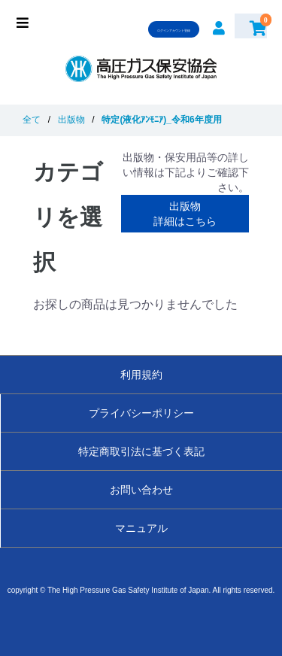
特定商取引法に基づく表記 (141, 451)
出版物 (71, 119)
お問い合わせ (141, 490)
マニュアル (141, 528)
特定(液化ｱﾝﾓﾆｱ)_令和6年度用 (161, 119)
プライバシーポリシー (141, 413)
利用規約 (141, 375)
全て (32, 119)
